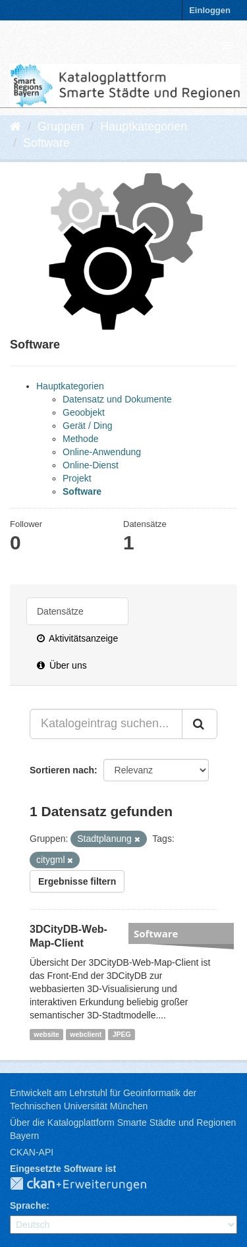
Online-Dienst (91, 465)
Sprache (28, 1205)
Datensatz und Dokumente (117, 399)
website (46, 1034)
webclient (85, 1034)
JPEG (122, 1034)
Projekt (77, 478)
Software (46, 143)
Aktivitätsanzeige (77, 638)
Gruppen (61, 126)
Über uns (62, 665)
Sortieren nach (62, 770)
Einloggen (210, 10)
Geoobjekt (84, 412)
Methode (80, 438)
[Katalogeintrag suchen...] (106, 724)
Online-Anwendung (102, 452)
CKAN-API (31, 1152)
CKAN (89, 1184)
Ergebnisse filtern (77, 881)
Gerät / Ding (87, 425)
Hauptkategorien (143, 126)
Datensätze (60, 611)
